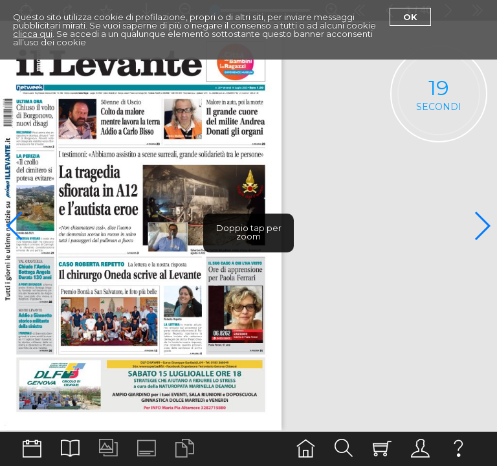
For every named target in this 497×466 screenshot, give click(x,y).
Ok (410, 17)
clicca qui (32, 33)
